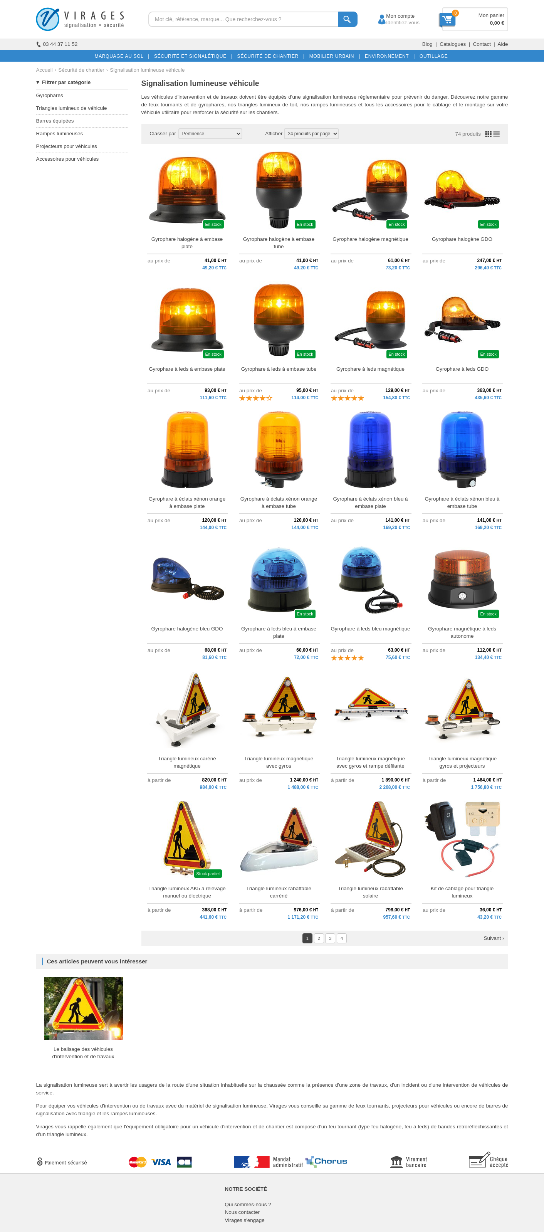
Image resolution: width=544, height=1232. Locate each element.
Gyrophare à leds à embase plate (187, 369)
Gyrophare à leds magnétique (370, 369)
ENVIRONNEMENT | (388, 56)
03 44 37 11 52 (57, 44)
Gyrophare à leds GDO (462, 369)
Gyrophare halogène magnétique (370, 239)
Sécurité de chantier (81, 70)
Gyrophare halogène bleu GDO (187, 629)
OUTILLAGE (432, 56)
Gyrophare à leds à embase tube (279, 369)
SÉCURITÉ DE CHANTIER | (269, 56)
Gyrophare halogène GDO (462, 239)
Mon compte (393, 16)
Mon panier (491, 15)
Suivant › (494, 938)
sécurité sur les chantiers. (249, 112)
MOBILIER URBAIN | (333, 56)
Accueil (44, 70)
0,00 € (497, 23)
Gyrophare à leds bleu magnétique (370, 629)
